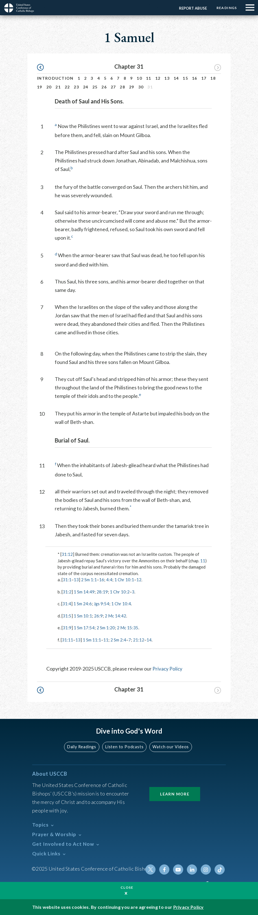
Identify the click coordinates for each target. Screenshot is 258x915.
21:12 (138, 639)
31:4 (66, 603)
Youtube (179, 869)
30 (141, 86)
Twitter (152, 869)
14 (176, 78)
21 (58, 86)
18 (213, 78)
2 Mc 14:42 (115, 615)
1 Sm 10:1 (83, 615)
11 (148, 78)
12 (158, 78)
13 (167, 78)
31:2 (67, 591)
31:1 (67, 579)
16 (194, 78)
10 (139, 78)
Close (127, 887)
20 (49, 86)
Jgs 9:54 (102, 603)
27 (113, 86)
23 (76, 86)
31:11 (67, 639)
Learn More (174, 793)
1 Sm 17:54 (84, 627)
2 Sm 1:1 (89, 579)
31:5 (67, 615)
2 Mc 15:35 (127, 627)
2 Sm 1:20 (106, 627)
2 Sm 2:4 (118, 639)
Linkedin (192, 869)
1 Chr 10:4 (121, 603)
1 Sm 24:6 (82, 603)
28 (122, 86)
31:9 (67, 627)
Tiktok (220, 869)
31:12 (67, 554)
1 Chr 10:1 (124, 579)
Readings (226, 8)
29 (131, 86)
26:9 (98, 615)
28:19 (102, 591)
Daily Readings (82, 746)
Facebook (165, 869)
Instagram (206, 869)
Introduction (55, 78)
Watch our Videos (170, 746)
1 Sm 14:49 (84, 591)
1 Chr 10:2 (120, 591)
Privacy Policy (167, 668)
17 (204, 78)
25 (95, 86)
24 (85, 86)
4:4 (109, 579)
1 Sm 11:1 (92, 639)
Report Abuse (192, 8)
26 (104, 86)
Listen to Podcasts (124, 746)
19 (39, 86)
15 (185, 78)
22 (67, 86)
